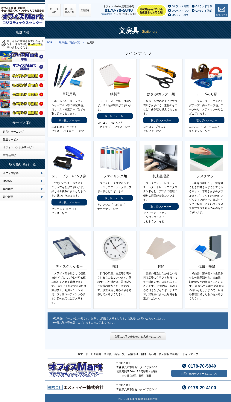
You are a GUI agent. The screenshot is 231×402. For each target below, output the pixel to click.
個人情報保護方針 (169, 352)
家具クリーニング (13, 131)
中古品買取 (9, 155)
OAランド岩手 (180, 13)
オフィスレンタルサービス (18, 147)
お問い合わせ (222, 13)
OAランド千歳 (204, 5)
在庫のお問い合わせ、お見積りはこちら (138, 334)
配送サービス (11, 139)
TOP (80, 352)
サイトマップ (190, 352)
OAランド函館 (204, 9)
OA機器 (7, 180)
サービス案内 (22, 123)
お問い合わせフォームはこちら (199, 372)
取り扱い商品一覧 (22, 164)
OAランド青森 (180, 5)
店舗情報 (22, 32)
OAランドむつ (180, 9)
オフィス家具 (11, 173)
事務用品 (8, 188)
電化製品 (8, 196)
